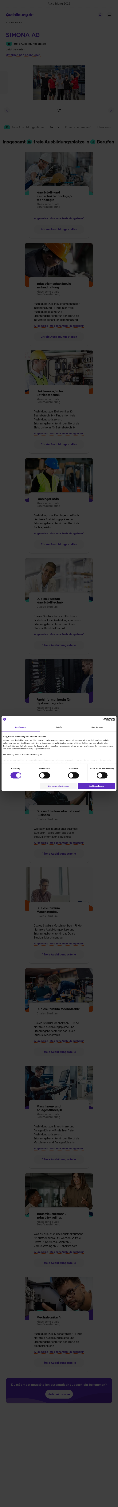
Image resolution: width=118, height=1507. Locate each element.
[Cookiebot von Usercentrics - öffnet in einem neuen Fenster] (98, 719)
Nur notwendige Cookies (58, 786)
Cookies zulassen (96, 786)
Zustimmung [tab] (20, 727)
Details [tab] (59, 727)
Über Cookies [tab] (97, 727)
